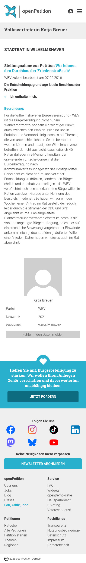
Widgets (53, 490)
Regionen (11, 545)
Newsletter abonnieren (43, 464)
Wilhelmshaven (47, 49)
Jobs (8, 490)
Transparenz (56, 525)
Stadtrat (14, 49)
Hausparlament (59, 500)
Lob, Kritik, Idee (16, 505)
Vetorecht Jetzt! (59, 510)
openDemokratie (59, 495)
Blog (7, 495)
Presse (9, 500)
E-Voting (53, 505)
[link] (79, 11)
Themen (10, 540)
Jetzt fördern (43, 397)
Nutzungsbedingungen (64, 530)
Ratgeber (11, 525)
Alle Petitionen (15, 530)
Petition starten (15, 535)
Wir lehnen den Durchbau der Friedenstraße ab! (40, 68)
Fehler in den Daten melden (43, 335)
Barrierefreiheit (58, 545)
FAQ (50, 485)
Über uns (11, 485)
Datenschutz (56, 535)
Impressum (55, 540)
